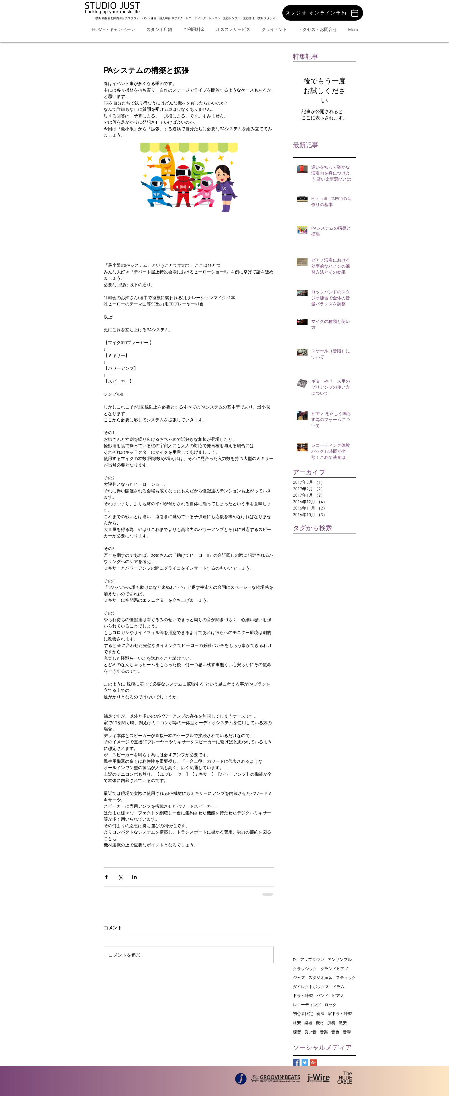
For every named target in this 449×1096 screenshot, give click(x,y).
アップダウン (312, 959)
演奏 (331, 1022)
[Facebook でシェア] (106, 877)
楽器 (308, 1022)
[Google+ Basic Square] (313, 1062)
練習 (297, 1031)
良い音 (310, 1031)
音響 (347, 1031)
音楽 (324, 1031)
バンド (322, 995)
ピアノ (338, 995)
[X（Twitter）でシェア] (120, 877)
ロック (330, 1004)
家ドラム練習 (340, 1013)
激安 (343, 1022)
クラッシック (305, 968)
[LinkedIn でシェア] (134, 877)
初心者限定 (303, 1013)
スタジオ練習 (320, 977)
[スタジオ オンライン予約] (322, 13)
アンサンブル (340, 959)
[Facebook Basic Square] (296, 1062)
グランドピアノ (334, 968)
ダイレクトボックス (311, 986)
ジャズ (299, 977)
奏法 (320, 1013)
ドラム (338, 986)
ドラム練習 (303, 995)
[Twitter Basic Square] (305, 1062)
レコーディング (307, 1004)
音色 (335, 1031)
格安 (297, 1022)
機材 (320, 1022)
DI (295, 959)
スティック (346, 977)
